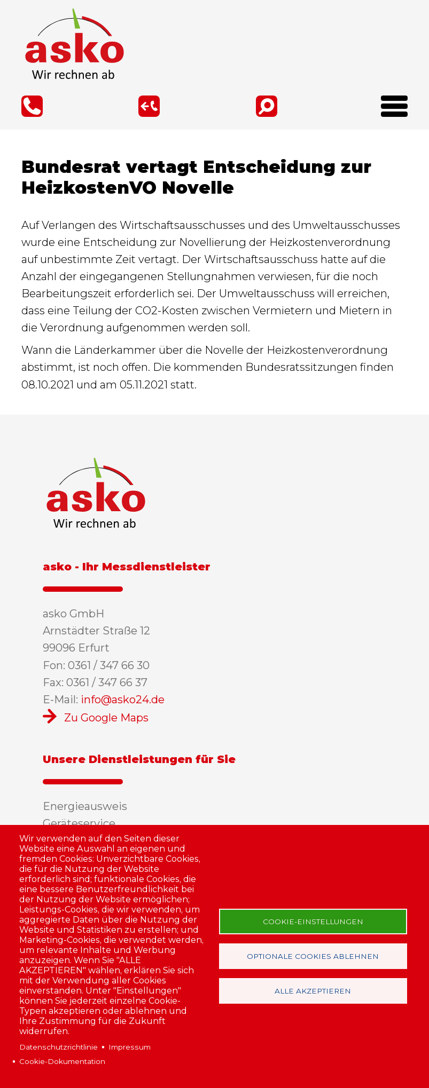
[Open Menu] (390, 110)
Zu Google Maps (106, 717)
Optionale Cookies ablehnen (313, 956)
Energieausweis (85, 806)
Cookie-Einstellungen (313, 921)
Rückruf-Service (149, 106)
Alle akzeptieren (313, 991)
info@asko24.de (123, 699)
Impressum (129, 1047)
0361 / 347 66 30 (32, 106)
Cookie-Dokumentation (62, 1061)
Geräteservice (79, 823)
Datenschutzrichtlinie (58, 1047)
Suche (266, 106)
